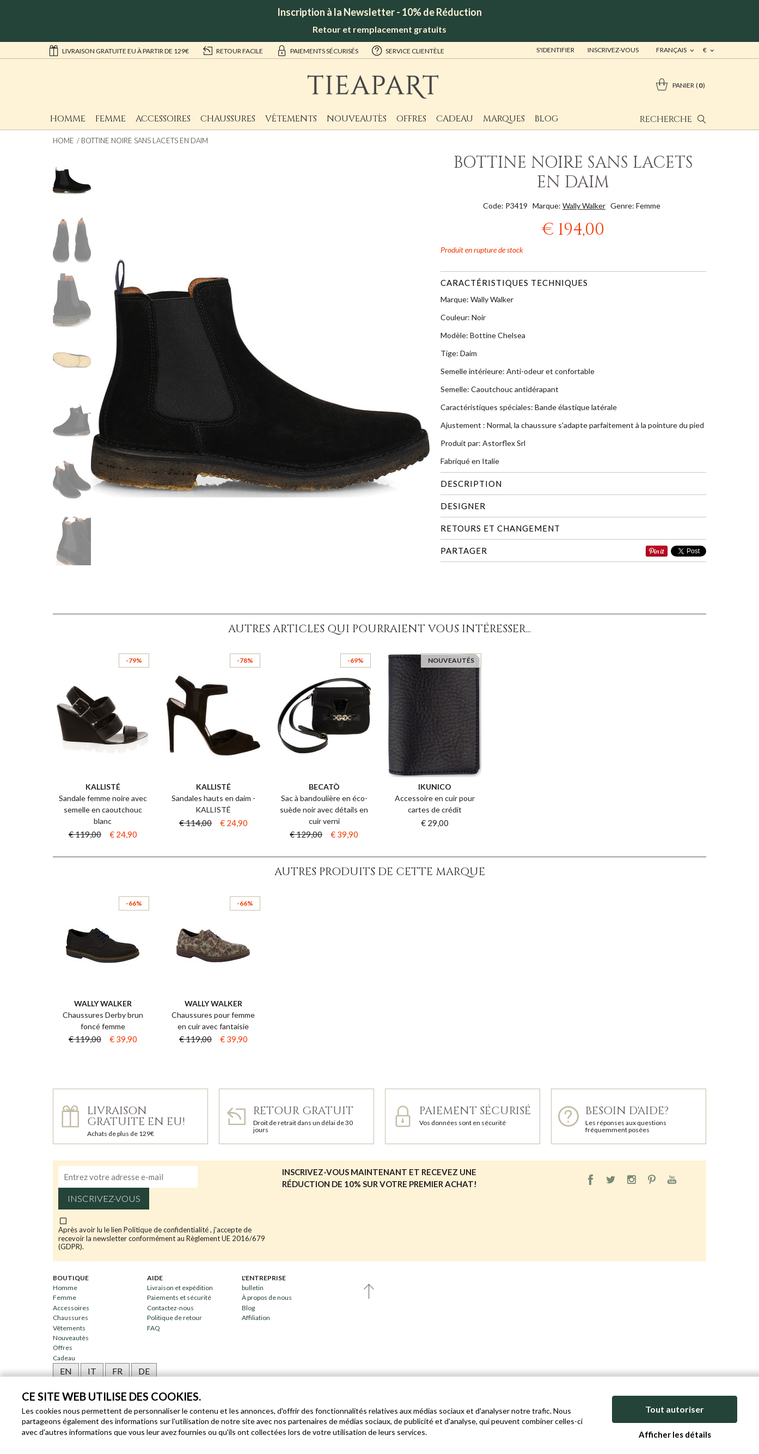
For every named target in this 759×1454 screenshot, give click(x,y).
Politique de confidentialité (167, 1229)
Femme (110, 119)
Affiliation (256, 1318)
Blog (546, 119)
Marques (504, 119)
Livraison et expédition (180, 1288)
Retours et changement (500, 528)
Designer (463, 506)
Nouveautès (357, 119)
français (672, 50)
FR (117, 1371)
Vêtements (291, 119)
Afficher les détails (675, 1434)
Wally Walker (583, 205)
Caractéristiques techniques (514, 283)
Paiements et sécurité (179, 1297)
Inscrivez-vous (613, 50)
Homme (67, 119)
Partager (463, 550)
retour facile (232, 50)
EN (66, 1371)
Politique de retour (174, 1318)
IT (92, 1371)
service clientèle (407, 50)
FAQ (153, 1328)
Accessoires (163, 119)
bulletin (253, 1288)
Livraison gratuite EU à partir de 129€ (118, 50)
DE (144, 1371)
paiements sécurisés (317, 50)
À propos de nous (267, 1297)
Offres (411, 119)
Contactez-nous (170, 1308)
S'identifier (555, 50)
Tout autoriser (674, 1409)
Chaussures (227, 119)
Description (471, 483)
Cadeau (454, 119)
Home (63, 140)
